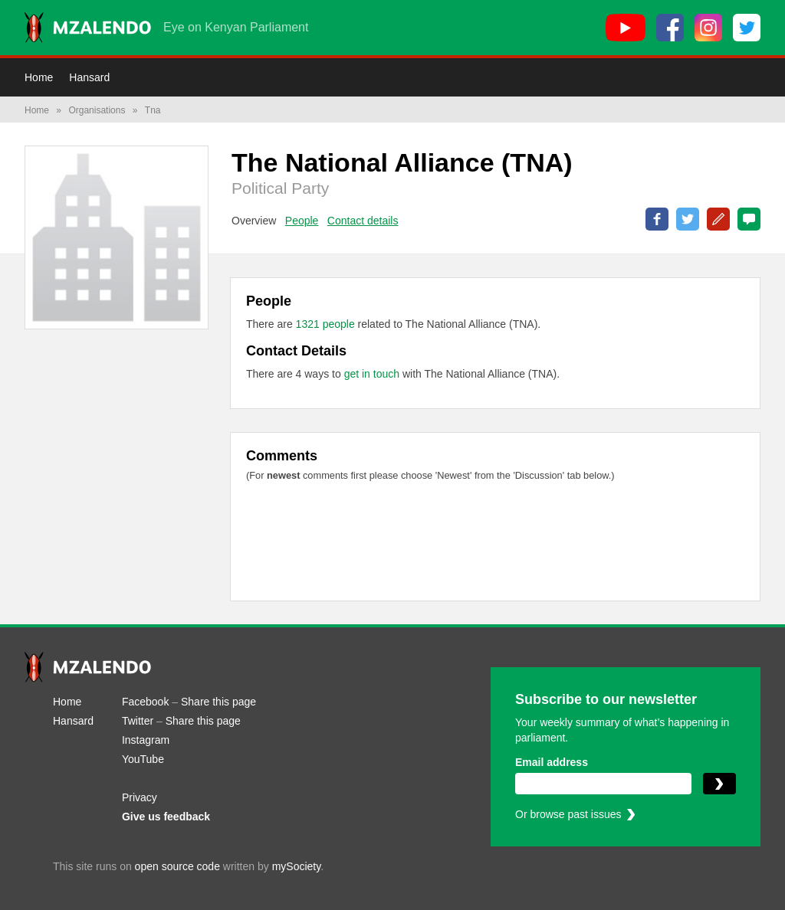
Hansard (89, 77)
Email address (551, 762)
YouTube (143, 759)
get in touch (371, 374)
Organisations (96, 110)
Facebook (145, 702)
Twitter (137, 721)
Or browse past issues (568, 814)
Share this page (218, 702)
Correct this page (718, 219)
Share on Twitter (687, 219)
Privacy (139, 797)
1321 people (327, 324)
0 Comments (748, 219)
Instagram (145, 740)
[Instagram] (708, 27)
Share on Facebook (656, 219)
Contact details (363, 220)
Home (39, 77)
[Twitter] (746, 27)
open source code (177, 866)
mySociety (296, 866)
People (302, 220)
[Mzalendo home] (88, 27)
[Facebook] (670, 27)
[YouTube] (625, 27)
